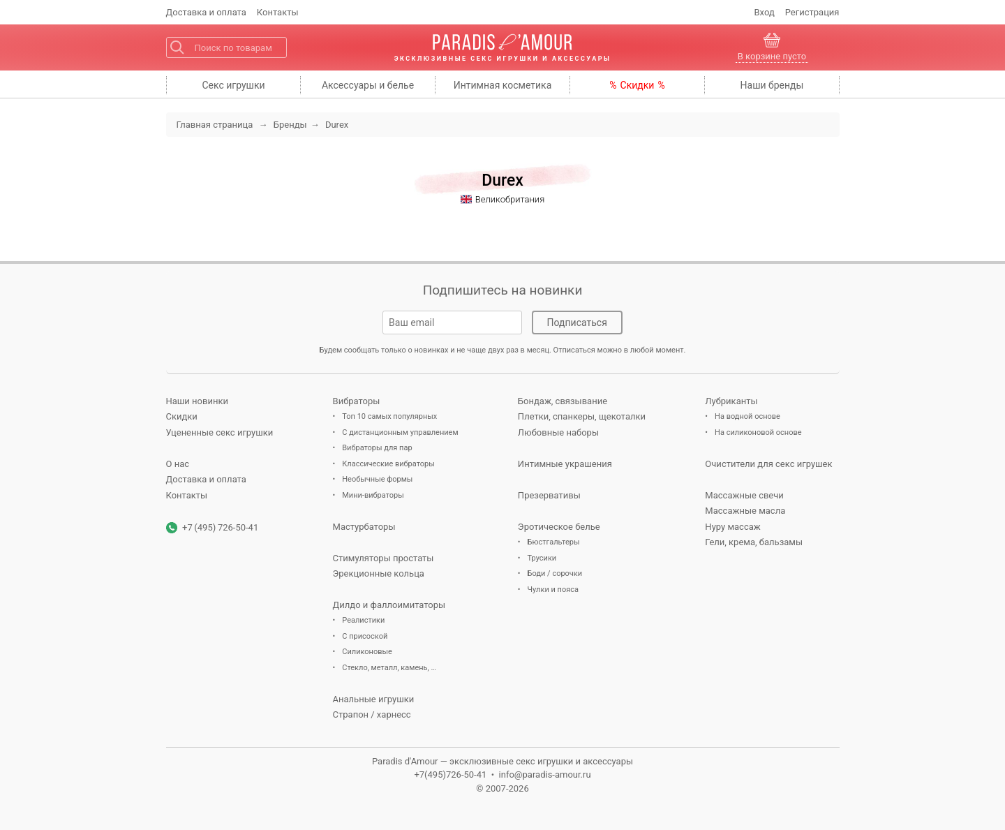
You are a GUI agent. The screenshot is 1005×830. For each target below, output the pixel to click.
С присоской (364, 636)
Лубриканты (731, 401)
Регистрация (812, 12)
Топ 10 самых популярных (389, 416)
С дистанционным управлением (400, 432)
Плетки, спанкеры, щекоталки (582, 416)
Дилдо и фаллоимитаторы (389, 605)
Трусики (542, 558)
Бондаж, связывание (562, 401)
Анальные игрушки (374, 699)
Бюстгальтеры (554, 542)
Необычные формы (377, 479)
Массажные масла (745, 510)
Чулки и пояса (553, 589)
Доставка (206, 12)
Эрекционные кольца (378, 573)
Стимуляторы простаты (383, 558)
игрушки (233, 85)
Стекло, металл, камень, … (389, 667)
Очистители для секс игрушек (768, 464)
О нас (178, 464)
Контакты (278, 12)
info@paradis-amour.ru (545, 774)
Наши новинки (197, 401)
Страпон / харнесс (372, 714)
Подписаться (577, 322)
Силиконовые (367, 651)
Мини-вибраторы (372, 495)
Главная (215, 124)
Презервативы (549, 495)
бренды (772, 85)
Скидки (637, 85)
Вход (764, 12)
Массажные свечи (744, 495)
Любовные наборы (558, 432)
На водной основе (747, 416)
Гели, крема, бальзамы (754, 542)
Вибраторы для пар (377, 447)
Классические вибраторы (388, 463)
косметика (503, 85)
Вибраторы (356, 401)
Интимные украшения (565, 464)
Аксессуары (368, 85)
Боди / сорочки (555, 573)
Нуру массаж (732, 526)
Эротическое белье (559, 526)
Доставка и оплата (206, 479)
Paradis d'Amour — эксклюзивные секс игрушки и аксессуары (502, 761)
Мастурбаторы (364, 526)
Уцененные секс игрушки (220, 432)
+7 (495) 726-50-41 (220, 527)
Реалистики (363, 620)
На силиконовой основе (758, 432)
